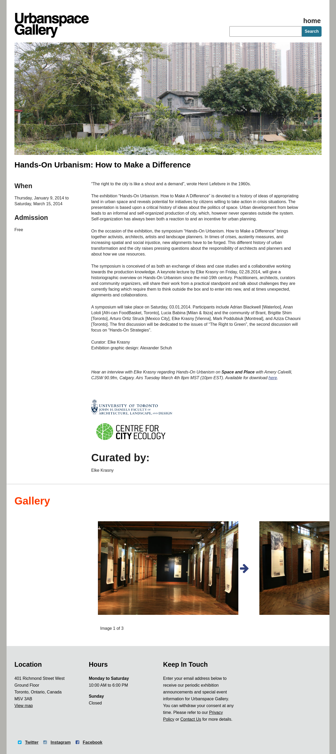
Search (312, 31)
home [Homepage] (312, 20)
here (273, 378)
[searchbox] (265, 31)
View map (23, 705)
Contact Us (190, 719)
